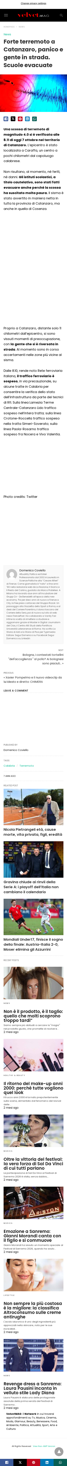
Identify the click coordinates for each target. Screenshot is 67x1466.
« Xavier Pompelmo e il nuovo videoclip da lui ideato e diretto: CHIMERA (33, 679)
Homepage (9, 27)
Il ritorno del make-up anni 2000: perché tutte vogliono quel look (33, 1088)
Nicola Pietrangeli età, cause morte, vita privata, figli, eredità (33, 832)
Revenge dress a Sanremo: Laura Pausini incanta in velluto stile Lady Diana (32, 1388)
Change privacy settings (33, 3)
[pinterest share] (20, 119)
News (22, 27)
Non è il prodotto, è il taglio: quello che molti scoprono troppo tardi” (33, 1016)
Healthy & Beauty (14, 1075)
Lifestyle (9, 1295)
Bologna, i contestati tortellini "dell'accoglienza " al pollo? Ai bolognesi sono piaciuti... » (35, 659)
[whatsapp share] (34, 119)
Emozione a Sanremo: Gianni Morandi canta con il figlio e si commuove (32, 1235)
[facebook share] (6, 119)
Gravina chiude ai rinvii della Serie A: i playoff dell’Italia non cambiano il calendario (31, 886)
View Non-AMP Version (44, 1446)
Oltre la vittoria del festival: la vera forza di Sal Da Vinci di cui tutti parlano (33, 1163)
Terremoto (26, 766)
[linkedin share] (27, 119)
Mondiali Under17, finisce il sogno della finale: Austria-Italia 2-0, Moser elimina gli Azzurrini (33, 944)
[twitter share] (13, 118)
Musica (8, 1151)
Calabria (9, 766)
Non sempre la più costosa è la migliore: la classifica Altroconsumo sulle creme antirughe (33, 1310)
